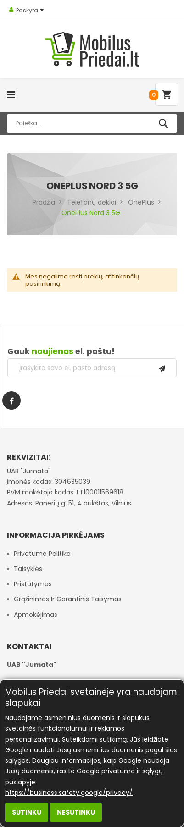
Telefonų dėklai (91, 202)
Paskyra (27, 10)
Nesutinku (76, 812)
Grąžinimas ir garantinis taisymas (68, 599)
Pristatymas (33, 583)
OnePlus (141, 202)
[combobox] (92, 123)
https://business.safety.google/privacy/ (69, 792)
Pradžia (44, 202)
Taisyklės (28, 568)
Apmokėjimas (35, 614)
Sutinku (26, 812)
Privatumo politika (42, 553)
